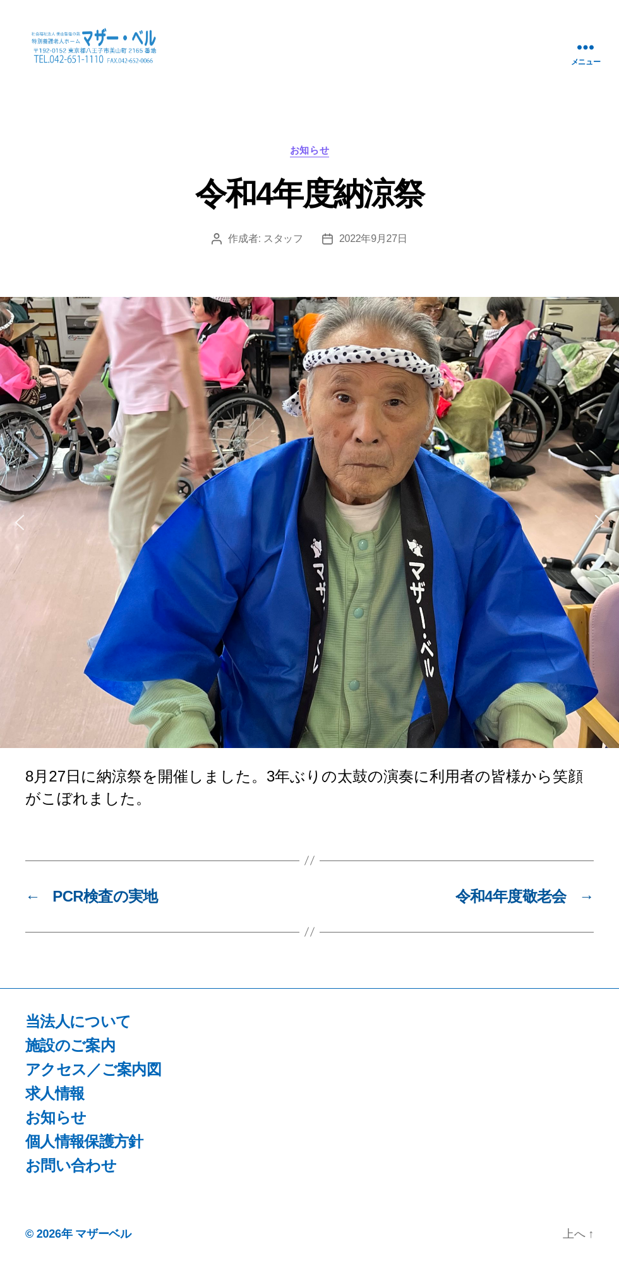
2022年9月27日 (373, 249)
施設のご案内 (70, 1055)
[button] (19, 533)
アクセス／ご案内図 (93, 1079)
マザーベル (103, 1244)
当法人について (78, 1031)
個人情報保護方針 (84, 1151)
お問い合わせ (70, 1175)
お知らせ (309, 160)
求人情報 (54, 1103)
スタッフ (283, 249)
